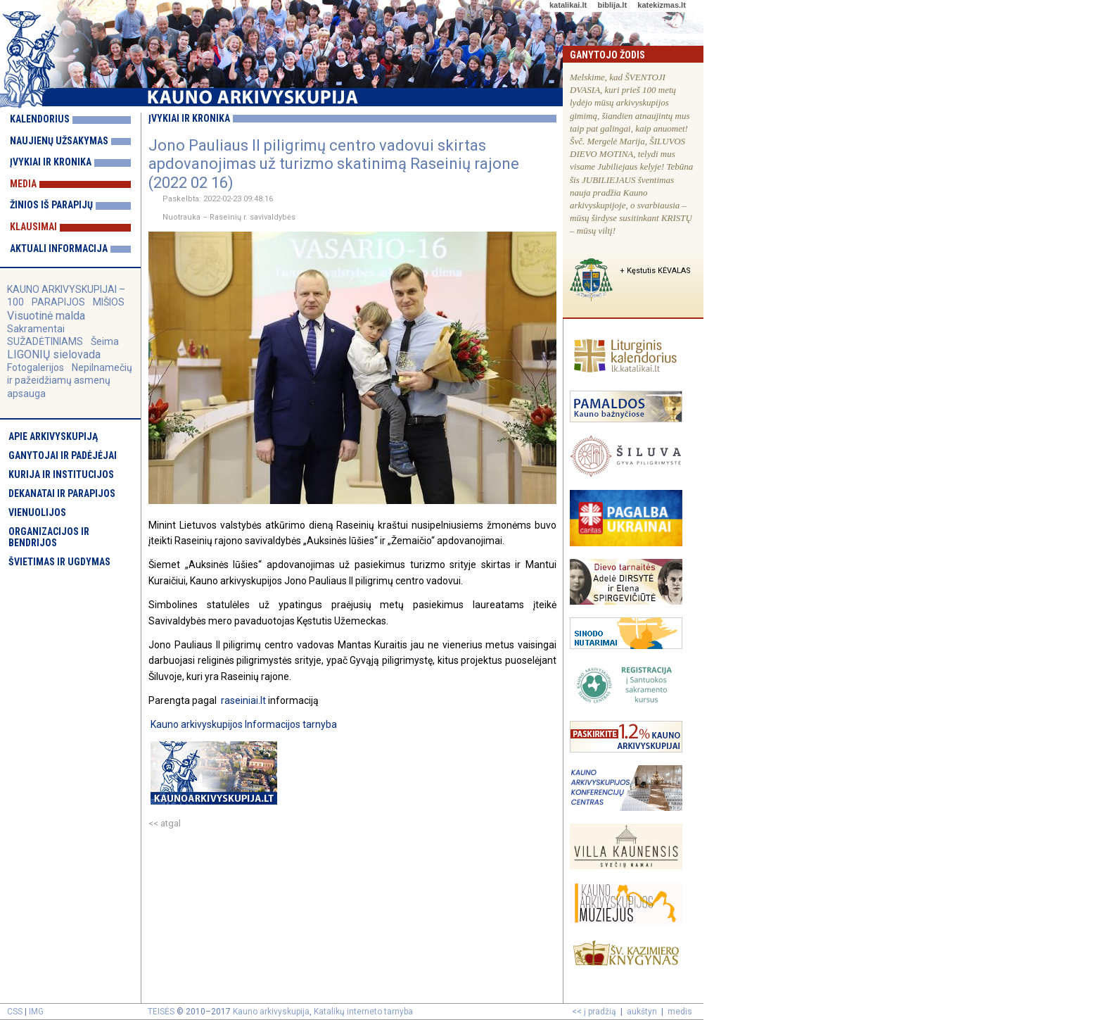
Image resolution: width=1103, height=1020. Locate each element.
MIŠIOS (109, 302)
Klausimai (33, 226)
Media (23, 183)
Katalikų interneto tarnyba (363, 1011)
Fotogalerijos (35, 367)
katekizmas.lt (661, 5)
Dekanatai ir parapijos (61, 493)
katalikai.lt (568, 5)
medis (680, 1011)
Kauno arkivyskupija (271, 1011)
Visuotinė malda (46, 315)
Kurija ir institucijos (61, 474)
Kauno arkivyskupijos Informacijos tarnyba (244, 724)
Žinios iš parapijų (51, 204)
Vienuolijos (37, 512)
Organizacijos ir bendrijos (48, 537)
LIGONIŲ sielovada (54, 354)
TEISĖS (161, 1011)
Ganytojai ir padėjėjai (62, 455)
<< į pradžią (594, 1011)
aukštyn (642, 1011)
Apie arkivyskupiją (53, 436)
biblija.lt (612, 5)
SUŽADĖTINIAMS (45, 341)
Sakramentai (36, 328)
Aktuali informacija (59, 248)
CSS (15, 1011)
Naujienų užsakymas (59, 140)
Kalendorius (40, 119)
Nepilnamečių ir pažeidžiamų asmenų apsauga (69, 380)
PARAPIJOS (58, 302)
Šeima (105, 341)
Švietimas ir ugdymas (59, 561)
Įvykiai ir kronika (50, 162)
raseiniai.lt (243, 700)
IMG (36, 1011)
